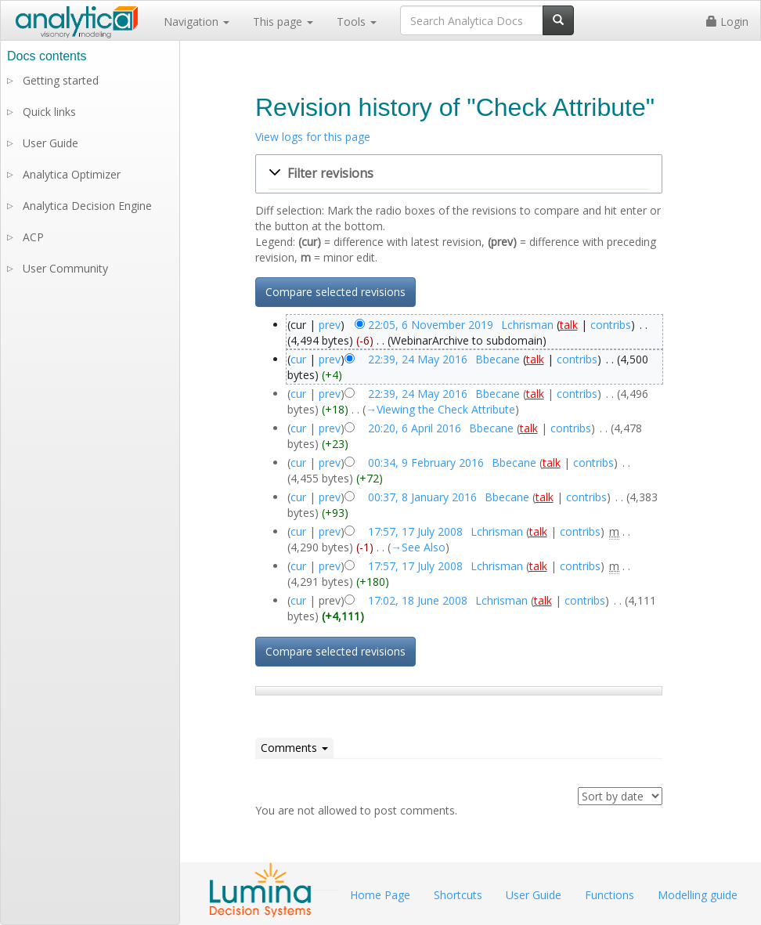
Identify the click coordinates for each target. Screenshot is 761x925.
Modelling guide (698, 894)
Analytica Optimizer (72, 174)
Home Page (380, 894)
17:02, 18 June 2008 (417, 600)
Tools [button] (357, 21)
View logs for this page (312, 136)
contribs (610, 324)
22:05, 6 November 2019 (430, 324)
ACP (33, 236)
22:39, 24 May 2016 (417, 359)
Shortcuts (458, 894)
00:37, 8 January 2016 (422, 497)
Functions (609, 894)
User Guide (50, 142)
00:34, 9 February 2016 (426, 462)
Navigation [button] (196, 21)
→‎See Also (418, 547)
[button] (459, 174)
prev (330, 324)
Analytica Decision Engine (87, 205)
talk (569, 324)
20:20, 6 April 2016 (414, 428)
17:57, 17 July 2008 (415, 531)
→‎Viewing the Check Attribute (440, 409)
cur (298, 359)
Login (727, 21)
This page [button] (283, 21)
